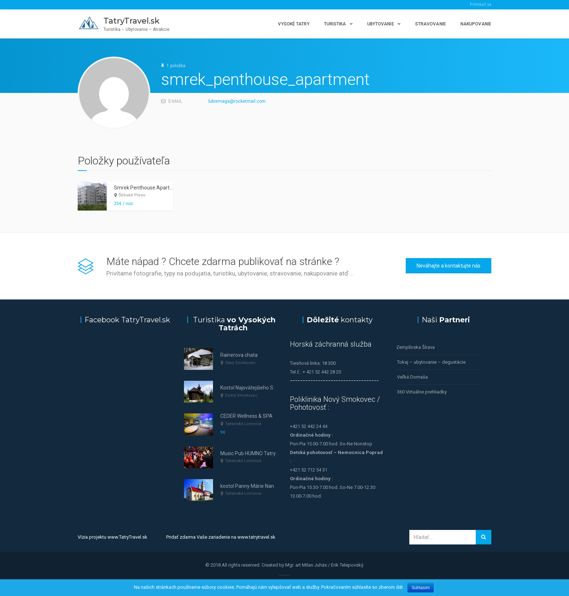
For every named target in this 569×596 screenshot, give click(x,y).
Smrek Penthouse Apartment (148, 188)
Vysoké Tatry (293, 23)
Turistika (335, 23)
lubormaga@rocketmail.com (237, 101)
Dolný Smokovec (241, 395)
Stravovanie (430, 23)
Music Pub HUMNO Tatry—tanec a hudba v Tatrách (277, 453)
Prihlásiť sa (480, 4)
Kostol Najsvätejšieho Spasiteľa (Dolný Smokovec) (277, 388)
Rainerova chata (239, 355)
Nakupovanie (475, 23)
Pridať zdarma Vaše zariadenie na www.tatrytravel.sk (220, 537)
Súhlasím (421, 587)
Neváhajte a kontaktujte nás (448, 266)
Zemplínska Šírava (415, 347)
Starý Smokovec (240, 362)
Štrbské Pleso (132, 195)
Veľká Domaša (412, 377)
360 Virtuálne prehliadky (422, 392)
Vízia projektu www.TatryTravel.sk (112, 537)
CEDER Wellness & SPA (246, 416)
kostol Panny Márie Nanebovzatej (258, 486)
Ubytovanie (380, 23)
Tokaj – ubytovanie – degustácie (431, 362)
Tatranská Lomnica (243, 423)
